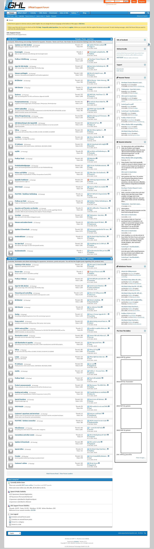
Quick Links (39, 16)
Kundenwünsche (20, 251)
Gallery (74, 12)
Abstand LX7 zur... (95, 123)
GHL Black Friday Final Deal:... (98, 236)
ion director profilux (128, 55)
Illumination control (21, 335)
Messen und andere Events (23, 222)
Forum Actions (29, 16)
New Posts (10, 16)
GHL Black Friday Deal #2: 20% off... (131, 293)
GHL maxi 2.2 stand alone (97, 264)
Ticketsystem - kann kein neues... (131, 89)
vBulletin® (76, 541)
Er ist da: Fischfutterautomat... (98, 165)
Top (145, 533)
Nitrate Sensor (94, 463)
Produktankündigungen (22, 165)
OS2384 (33, 510)
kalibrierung (136, 55)
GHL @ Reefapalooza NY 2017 (98, 435)
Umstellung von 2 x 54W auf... (98, 243)
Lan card (92, 364)
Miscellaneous (19, 428)
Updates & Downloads (22, 229)
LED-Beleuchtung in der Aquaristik (26, 123)
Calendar (21, 16)
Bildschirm (93, 158)
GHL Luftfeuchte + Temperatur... (99, 208)
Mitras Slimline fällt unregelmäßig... (132, 124)
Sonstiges (18, 215)
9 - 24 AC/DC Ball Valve (96, 428)
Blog (84, 13)
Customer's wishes (21, 463)
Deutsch (53, 16)
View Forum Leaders (66, 473)
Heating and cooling (21, 392)
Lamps (17, 357)
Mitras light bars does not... (98, 357)
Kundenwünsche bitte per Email (99, 251)
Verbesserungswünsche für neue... (100, 229)
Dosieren (18, 95)
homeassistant (138, 53)
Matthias (129, 133)
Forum (11, 13)
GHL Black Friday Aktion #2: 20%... (131, 280)
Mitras (17, 130)
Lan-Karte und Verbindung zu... (99, 151)
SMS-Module (19, 406)
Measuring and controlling (23, 293)
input (142, 53)
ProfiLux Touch (19, 158)
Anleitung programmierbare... (98, 180)
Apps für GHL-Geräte (21, 66)
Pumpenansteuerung (22, 102)
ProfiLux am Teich (20, 201)
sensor (120, 57)
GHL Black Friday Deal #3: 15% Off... (132, 286)
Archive (140, 533)
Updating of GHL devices (23, 264)
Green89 (129, 98)
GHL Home (43, 13)
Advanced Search (142, 16)
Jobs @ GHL (64, 13)
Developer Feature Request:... (98, 59)
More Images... (141, 458)
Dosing (17, 314)
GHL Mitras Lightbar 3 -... (97, 130)
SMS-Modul (18, 187)
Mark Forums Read (52, 473)
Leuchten (18, 137)
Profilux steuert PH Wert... (97, 222)
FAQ (16, 16)
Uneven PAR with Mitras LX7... (98, 335)
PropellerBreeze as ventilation (98, 392)
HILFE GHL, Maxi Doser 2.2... (98, 94)
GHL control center (95, 442)
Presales (17, 456)
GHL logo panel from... (96, 342)
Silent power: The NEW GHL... (98, 385)
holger (128, 91)
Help (134, 1)
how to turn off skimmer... (97, 399)
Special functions (20, 399)
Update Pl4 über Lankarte (97, 45)
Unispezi (129, 127)
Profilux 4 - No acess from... (98, 371)
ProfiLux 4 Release (21, 279)
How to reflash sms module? (98, 187)
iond (118, 55)
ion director (121, 55)
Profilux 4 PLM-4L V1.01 (128, 118)
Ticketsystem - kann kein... (97, 215)
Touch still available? (95, 378)
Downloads (53, 13)
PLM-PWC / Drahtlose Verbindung (26, 194)
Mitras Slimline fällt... (96, 137)
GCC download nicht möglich (98, 144)
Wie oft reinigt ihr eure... (97, 73)
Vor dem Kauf (19, 244)
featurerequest (128, 53)
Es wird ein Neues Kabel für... (97, 101)
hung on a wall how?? (96, 413)
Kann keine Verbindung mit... (98, 66)
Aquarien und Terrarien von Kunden (26, 208)
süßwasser (126, 57)
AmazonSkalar (131, 120)
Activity (33, 13)
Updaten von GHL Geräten (23, 45)
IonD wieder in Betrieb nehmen (99, 87)
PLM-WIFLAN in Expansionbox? (99, 194)
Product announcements (23, 385)
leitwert (141, 55)
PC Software (19, 144)
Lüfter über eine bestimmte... (98, 172)
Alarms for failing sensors (97, 293)
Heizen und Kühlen (21, 173)
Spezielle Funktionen (21, 180)
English (48, 16)
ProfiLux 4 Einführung (22, 59)
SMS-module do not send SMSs (99, 406)
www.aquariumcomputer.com (127, 533)
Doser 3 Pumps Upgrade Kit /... (99, 314)
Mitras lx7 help (94, 350)
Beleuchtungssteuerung (22, 116)
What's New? (22, 13)
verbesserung (135, 57)
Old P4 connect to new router (98, 420)
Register (142, 1)
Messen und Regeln (21, 73)
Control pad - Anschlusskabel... (130, 111)
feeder (133, 53)
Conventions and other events (24, 435)
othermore (131, 273)
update (130, 57)
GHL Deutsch (12, 39)
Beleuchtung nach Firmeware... (99, 116)
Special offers (19, 449)
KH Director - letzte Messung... (98, 80)
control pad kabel (120, 53)
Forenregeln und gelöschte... (98, 52)
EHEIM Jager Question (96, 109)
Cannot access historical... (97, 286)
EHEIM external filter (21, 328)
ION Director (19, 87)
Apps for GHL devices (22, 286)
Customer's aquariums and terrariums (27, 414)
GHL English (12, 259)
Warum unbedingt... (95, 300)
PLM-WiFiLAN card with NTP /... (99, 279)
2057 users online (27, 485)
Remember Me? (111, 4)
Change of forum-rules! (96, 271)
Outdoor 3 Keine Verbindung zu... (99, 201)
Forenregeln (19, 52)
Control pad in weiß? (127, 104)
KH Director (18, 80)
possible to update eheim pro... (99, 328)
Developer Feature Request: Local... (132, 82)
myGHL (17, 151)
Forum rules (19, 272)
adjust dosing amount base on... (99, 321)
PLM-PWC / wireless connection (25, 421)
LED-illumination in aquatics (24, 343)
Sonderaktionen (20, 236)
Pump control (19, 321)
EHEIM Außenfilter (21, 109)
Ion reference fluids (95, 307)
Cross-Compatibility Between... (99, 456)
